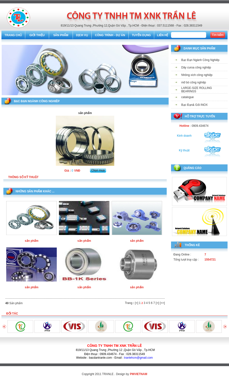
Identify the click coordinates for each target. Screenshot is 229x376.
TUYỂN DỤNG (141, 35)
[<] (136, 303)
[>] (157, 303)
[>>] (162, 303)
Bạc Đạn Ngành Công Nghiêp (200, 60)
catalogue (187, 97)
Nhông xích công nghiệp (197, 75)
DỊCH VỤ (82, 35)
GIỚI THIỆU (37, 35)
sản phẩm (31, 240)
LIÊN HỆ (162, 35)
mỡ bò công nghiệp (193, 82)
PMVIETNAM (138, 374)
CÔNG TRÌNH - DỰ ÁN (110, 35)
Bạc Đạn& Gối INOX (194, 105)
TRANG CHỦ (13, 35)
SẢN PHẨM (60, 35)
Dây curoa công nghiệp (196, 67)
